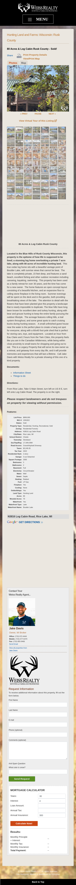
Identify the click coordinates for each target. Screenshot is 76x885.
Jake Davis (16, 628)
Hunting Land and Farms (22, 34)
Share (10, 55)
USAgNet (55, 874)
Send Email (13, 644)
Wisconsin (45, 34)
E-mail (11, 720)
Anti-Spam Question (17, 763)
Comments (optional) (17, 740)
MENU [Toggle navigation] (42, 19)
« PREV (23, 114)
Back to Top (38, 882)
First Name (13, 700)
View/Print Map (31, 58)
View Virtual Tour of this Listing (38, 120)
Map (23, 63)
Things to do (19, 376)
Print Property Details (35, 54)
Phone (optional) (15, 730)
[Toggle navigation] (30, 19)
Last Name (13, 710)
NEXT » (52, 114)
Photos (13, 63)
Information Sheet (22, 373)
